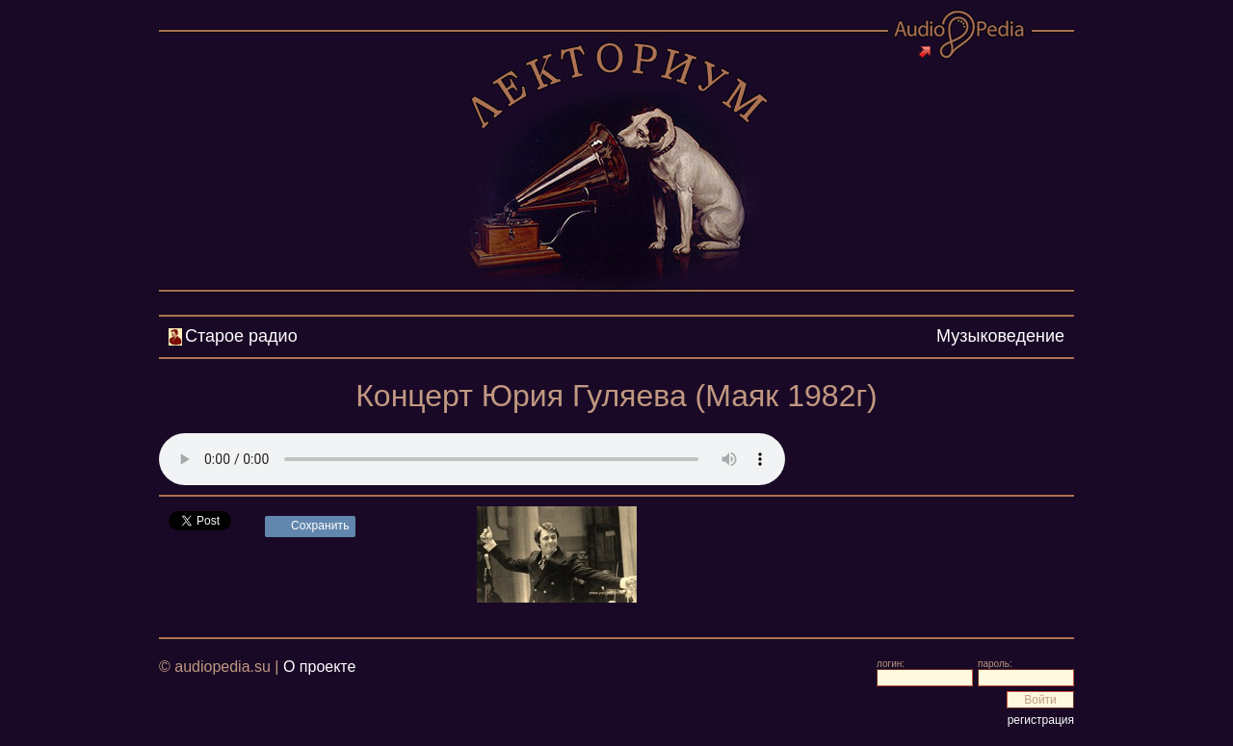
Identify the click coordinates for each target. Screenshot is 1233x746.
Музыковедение (1000, 336)
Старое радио (241, 336)
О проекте (319, 666)
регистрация (1041, 720)
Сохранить (320, 525)
